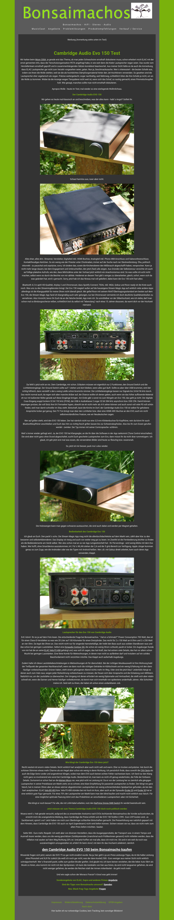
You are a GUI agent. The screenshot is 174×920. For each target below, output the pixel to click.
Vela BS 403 (50, 790)
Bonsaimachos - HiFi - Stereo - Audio (87, 24)
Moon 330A (40, 59)
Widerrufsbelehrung (74, 902)
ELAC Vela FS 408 (52, 650)
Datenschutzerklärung (96, 902)
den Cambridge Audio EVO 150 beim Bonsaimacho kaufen (87, 850)
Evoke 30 (142, 790)
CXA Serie (145, 770)
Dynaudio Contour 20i (75, 647)
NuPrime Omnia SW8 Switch (107, 803)
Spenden (108, 884)
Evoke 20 (129, 790)
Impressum (56, 902)
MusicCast (38, 29)
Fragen (102, 889)
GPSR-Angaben (116, 902)
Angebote (54, 29)
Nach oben (87, 906)
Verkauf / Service (130, 29)
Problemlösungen (74, 29)
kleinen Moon (65, 780)
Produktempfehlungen (102, 29)
